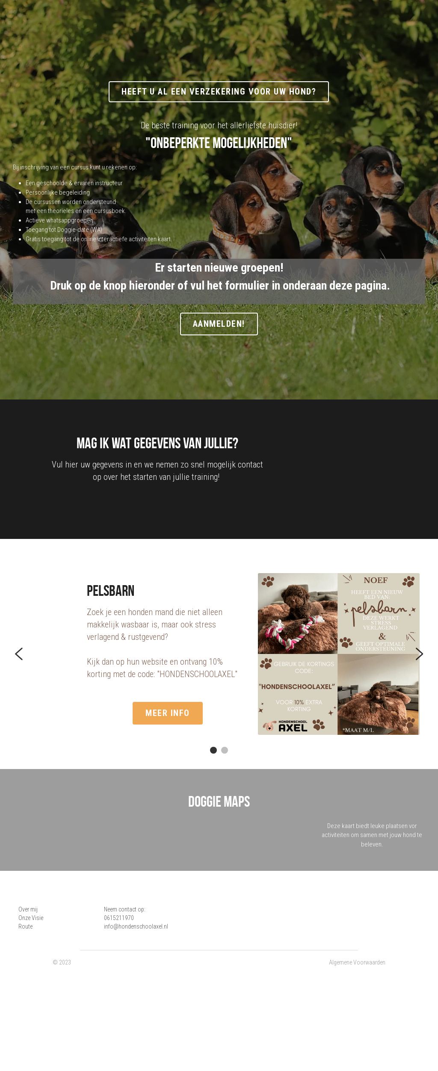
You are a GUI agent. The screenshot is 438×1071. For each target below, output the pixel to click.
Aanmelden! (219, 326)
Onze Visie (31, 971)
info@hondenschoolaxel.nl (154, 980)
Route (26, 980)
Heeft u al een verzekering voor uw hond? (218, 92)
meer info (116, 725)
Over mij (28, 963)
